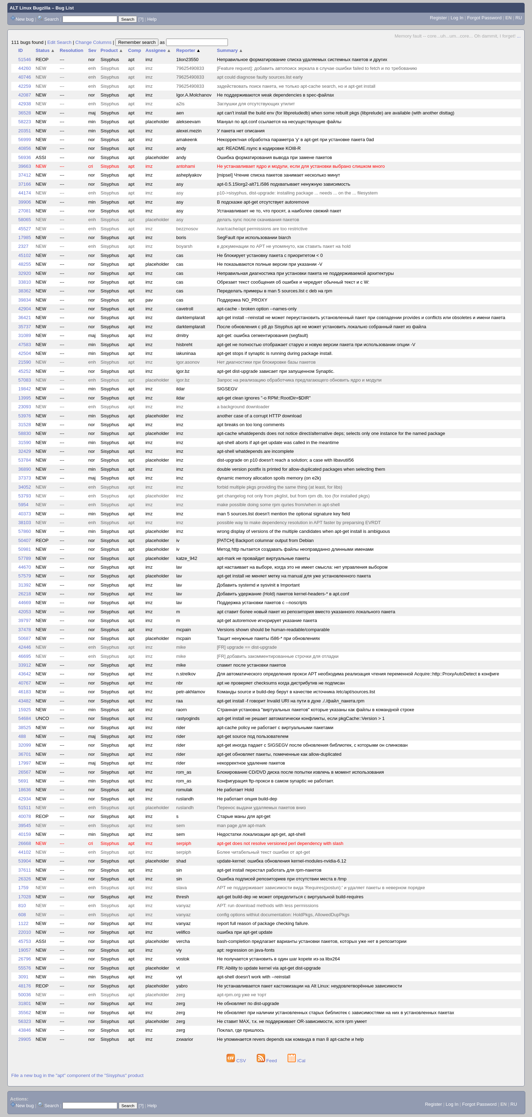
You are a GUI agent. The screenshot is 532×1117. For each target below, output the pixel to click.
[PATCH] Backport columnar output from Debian (265, 540)
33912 (24, 665)
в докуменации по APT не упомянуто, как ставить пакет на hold (284, 246)
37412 (24, 175)
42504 (24, 353)
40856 (24, 148)
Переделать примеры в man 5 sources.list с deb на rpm (275, 290)
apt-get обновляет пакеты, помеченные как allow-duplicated (279, 754)
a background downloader (243, 406)
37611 (24, 870)
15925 (24, 709)
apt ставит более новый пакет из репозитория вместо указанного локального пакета (306, 611)
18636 (24, 789)
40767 (24, 683)
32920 (24, 273)
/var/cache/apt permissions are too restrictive (262, 228)
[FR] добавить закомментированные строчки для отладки (278, 656)
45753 (24, 941)
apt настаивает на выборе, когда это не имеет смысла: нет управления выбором (302, 567)
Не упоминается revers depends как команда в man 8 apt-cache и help (290, 1039)
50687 (24, 638)
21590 (24, 362)
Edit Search (59, 42)
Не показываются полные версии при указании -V (269, 264)
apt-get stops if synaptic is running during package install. (275, 353)
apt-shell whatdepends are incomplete (255, 451)
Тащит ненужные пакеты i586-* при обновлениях (268, 638)
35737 (24, 326)
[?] (140, 19)
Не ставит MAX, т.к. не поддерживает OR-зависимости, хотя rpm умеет (292, 1021)
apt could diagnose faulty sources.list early (260, 77)
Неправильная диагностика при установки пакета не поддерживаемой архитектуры (305, 273)
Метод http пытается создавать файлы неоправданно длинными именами (295, 549)
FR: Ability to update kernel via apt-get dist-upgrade (269, 968)
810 (22, 905)
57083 (24, 380)
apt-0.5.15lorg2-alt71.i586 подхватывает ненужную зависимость (283, 184)
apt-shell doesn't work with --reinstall (253, 976)
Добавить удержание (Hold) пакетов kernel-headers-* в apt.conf (283, 593)
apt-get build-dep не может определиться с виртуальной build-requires (290, 896)
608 (22, 914)
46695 (24, 656)
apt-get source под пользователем (252, 736)
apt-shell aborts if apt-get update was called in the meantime (278, 442)
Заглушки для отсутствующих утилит (256, 103)
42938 (24, 103)
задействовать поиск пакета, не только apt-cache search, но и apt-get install (296, 86)
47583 (24, 344)
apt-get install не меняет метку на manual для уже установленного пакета (294, 576)
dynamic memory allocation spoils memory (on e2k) (269, 478)
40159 (24, 834)
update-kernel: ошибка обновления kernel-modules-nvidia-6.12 (281, 861)
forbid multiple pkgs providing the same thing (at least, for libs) (279, 487)
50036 (24, 994)
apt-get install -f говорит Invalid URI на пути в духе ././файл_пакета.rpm (290, 700)
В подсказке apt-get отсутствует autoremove (263, 202)
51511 (24, 807)
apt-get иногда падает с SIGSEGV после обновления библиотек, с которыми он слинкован (312, 745)
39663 (24, 166)
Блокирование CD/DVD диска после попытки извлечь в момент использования (300, 772)
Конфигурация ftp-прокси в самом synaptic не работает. (275, 781)
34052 (24, 487)
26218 (24, 593)
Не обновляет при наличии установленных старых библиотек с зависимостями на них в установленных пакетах (335, 1012)
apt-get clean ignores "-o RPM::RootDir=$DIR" (264, 398)
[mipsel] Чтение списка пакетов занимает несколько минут (278, 175)
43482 (24, 700)
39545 (24, 825)
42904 (24, 308)
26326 (24, 878)
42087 (24, 95)
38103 (24, 522)
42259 (24, 86)
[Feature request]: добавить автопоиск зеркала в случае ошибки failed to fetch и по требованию (317, 68)
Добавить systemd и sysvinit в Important (258, 585)
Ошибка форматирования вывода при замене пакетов (274, 157)
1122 (23, 923)
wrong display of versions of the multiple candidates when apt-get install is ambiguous (303, 531)
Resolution (71, 50)
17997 (24, 763)
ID (20, 50)
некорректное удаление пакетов (251, 763)
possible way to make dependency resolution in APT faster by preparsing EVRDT (299, 522)
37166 (24, 184)
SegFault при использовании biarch (254, 237)
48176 (24, 986)
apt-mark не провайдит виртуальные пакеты (263, 558)
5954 (23, 504)
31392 (24, 585)
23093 (24, 406)
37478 (24, 629)
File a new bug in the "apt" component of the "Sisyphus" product (77, 1075)
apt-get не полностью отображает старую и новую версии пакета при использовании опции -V (316, 344)
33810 (24, 282)
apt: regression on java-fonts (246, 950)
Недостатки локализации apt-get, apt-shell (261, 834)
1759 (23, 887)
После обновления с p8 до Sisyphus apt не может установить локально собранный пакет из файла (321, 326)
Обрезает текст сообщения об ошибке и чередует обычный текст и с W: (293, 282)
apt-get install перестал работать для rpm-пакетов (269, 870)
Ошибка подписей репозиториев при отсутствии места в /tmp (282, 878)
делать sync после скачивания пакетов (258, 219)
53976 (24, 415)
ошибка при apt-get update (244, 932)
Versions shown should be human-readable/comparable (273, 629)
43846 (24, 1030)
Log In (457, 17)
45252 (24, 371)
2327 (23, 246)
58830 (24, 433)
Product (111, 50)
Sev (92, 50)
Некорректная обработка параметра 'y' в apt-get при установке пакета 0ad (295, 139)
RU (518, 17)
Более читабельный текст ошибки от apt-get (263, 852)
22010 (24, 932)
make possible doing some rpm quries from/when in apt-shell (278, 504)
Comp (134, 50)
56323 (24, 1021)
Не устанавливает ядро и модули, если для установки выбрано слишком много (301, 166)
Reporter (188, 50)
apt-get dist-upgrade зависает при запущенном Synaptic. (276, 371)
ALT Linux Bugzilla (30, 8)
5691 (23, 781)
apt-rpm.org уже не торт (242, 994)
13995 (24, 398)
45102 (24, 255)
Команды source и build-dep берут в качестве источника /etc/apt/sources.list (296, 691)
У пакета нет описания (241, 130)
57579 (24, 576)
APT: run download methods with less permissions (267, 905)
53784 (24, 460)
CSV (236, 1060)
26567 (24, 772)
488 (22, 736)
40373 (24, 513)
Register (438, 17)
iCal (297, 1060)
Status (45, 50)
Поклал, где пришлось (240, 1030)
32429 (24, 451)
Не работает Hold (235, 789)
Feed (267, 1060)
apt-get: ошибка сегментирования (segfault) (262, 335)
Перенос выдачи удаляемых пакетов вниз (261, 807)
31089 (24, 335)
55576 (24, 968)
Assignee (158, 50)
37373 (24, 478)
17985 (24, 237)
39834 (24, 300)
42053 (24, 611)
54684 (24, 718)
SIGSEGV (227, 388)
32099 (24, 745)
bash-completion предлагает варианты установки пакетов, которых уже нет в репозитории (312, 941)
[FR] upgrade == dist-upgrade (247, 647)
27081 (24, 210)
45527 (24, 228)
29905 (24, 1039)
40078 (24, 816)
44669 (24, 602)
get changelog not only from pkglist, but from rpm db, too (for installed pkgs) (293, 495)
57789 (24, 558)
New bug (25, 19)
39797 (24, 620)
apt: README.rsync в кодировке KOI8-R (259, 148)
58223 (24, 121)
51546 (24, 59)
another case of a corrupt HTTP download (259, 415)
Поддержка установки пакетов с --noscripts (262, 602)
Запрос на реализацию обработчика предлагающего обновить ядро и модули (299, 380)
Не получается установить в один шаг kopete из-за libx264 (278, 958)
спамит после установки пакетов (251, 665)
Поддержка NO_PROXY (242, 300)
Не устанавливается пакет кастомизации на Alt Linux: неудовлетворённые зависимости (309, 986)
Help (152, 19)
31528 (24, 424)
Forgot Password (484, 17)
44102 (24, 852)
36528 (24, 112)
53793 (24, 495)
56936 (24, 157)
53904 (24, 861)
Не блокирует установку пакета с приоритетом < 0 (270, 255)
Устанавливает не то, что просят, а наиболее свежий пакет (279, 210)
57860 (24, 531)
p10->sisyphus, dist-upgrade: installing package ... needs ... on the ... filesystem (297, 193)
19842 (24, 388)
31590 (24, 442)
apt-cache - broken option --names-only (257, 308)
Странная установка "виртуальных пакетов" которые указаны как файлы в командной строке (315, 709)
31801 (24, 1003)
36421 (24, 317)
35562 (24, 1012)
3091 (23, 976)
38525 (24, 727)
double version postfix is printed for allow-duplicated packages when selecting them (301, 469)
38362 (24, 290)
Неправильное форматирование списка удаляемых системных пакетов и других (302, 59)
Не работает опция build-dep (247, 798)
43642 (24, 673)
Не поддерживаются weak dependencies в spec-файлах (275, 95)
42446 (24, 647)
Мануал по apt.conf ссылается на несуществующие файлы (279, 121)
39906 (24, 202)
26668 (24, 843)
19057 (24, 950)
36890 (24, 469)
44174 (24, 193)
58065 (24, 219)
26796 (24, 958)
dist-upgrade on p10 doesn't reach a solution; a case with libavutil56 (285, 460)
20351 (24, 130)
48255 (24, 264)
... (519, 36)
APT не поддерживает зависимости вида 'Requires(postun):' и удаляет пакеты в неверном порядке (321, 887)
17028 (24, 896)
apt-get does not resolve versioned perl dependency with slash (280, 843)
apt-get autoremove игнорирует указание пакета (267, 620)
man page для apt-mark (241, 825)
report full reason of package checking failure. (263, 923)
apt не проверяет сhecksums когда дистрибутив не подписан (281, 683)
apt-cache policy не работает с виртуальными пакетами (275, 727)
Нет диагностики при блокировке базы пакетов (266, 362)
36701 (24, 754)
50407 (24, 540)
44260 (24, 68)
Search (51, 19)
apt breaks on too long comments (250, 424)
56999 (24, 139)
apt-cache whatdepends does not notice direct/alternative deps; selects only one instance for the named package (331, 433)
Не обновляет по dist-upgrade (248, 1003)
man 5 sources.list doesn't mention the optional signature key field (283, 513)
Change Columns (93, 42)
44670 (24, 567)
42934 (24, 798)
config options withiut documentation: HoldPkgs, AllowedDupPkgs (283, 914)
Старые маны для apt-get (243, 816)
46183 (24, 691)
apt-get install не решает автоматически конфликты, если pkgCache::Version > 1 (301, 718)
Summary (230, 50)
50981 (24, 549)
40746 (24, 77)
